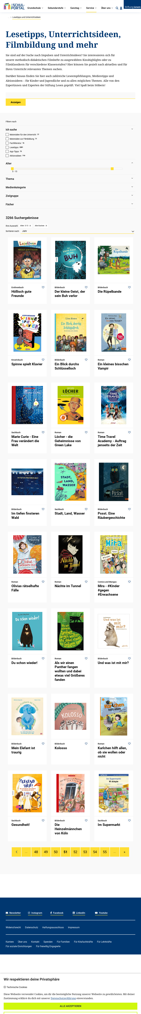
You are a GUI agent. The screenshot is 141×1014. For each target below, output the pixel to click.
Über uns (22, 941)
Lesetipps (14, 147)
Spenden (48, 941)
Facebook (56, 913)
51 (65, 852)
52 (75, 852)
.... (26, 852)
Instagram (35, 913)
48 (36, 852)
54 (95, 852)
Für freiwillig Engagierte (48, 946)
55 (105, 852)
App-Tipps (14, 151)
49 (46, 852)
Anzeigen (16, 102)
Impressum (74, 927)
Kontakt (35, 941)
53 (85, 852)
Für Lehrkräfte (104, 941)
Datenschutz (31, 927)
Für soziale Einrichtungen (19, 946)
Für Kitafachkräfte (83, 941)
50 (56, 852)
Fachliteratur (15, 143)
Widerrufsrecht (13, 927)
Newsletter (13, 913)
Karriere (10, 941)
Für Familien (63, 941)
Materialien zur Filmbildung (22, 139)
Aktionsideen (15, 156)
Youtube (101, 913)
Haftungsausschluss (53, 927)
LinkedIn (79, 913)
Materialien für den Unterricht (23, 134)
